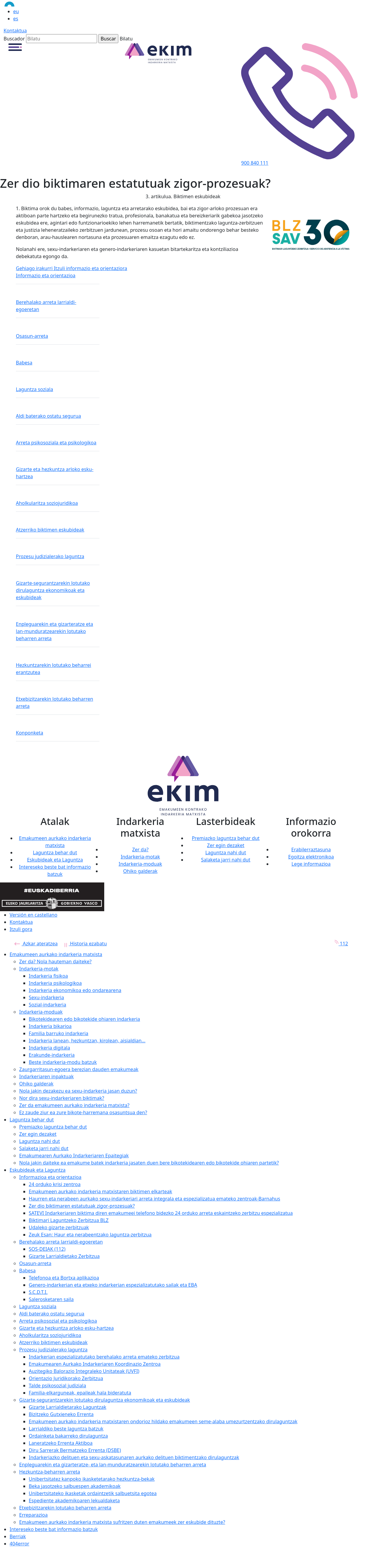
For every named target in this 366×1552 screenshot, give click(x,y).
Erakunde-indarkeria (52, 1055)
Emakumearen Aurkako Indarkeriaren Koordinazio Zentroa (95, 1364)
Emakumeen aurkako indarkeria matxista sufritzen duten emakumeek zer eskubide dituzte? (122, 1522)
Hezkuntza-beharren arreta (49, 1471)
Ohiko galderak (140, 871)
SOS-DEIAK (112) (47, 1249)
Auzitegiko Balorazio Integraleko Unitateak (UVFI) (84, 1371)
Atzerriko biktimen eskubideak (50, 529)
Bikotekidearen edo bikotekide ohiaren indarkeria (84, 1019)
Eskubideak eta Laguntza (55, 859)
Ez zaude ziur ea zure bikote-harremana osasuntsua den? (83, 1112)
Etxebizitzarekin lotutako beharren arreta (54, 702)
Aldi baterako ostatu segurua (48, 416)
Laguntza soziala (34, 389)
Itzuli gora (21, 929)
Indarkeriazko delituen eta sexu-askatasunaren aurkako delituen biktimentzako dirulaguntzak (134, 1457)
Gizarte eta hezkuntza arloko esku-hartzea (54, 473)
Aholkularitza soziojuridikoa (47, 503)
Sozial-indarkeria (47, 1004)
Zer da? (140, 849)
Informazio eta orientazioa (45, 275)
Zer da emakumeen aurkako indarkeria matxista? (74, 1105)
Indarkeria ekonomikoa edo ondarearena (75, 990)
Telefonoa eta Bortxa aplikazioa (64, 1277)
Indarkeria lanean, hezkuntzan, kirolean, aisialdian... (87, 1040)
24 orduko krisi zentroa (55, 1184)
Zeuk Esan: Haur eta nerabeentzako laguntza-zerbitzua (90, 1234)
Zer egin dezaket (225, 845)
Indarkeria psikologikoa (55, 983)
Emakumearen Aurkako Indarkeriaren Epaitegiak (74, 1155)
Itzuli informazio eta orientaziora (90, 268)
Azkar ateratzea (36, 943)
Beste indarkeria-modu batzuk (63, 1062)
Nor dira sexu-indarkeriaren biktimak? (61, 1098)
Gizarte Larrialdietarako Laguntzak (67, 1407)
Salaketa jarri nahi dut (225, 859)
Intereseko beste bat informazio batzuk (54, 1529)
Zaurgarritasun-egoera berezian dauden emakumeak (78, 1069)
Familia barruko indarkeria (58, 1033)
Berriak (18, 1536)
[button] (15, 46)
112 (339, 943)
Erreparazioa (33, 1515)
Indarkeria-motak (140, 856)
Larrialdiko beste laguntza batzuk (66, 1428)
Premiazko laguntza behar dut (225, 838)
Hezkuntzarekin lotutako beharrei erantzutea (53, 669)
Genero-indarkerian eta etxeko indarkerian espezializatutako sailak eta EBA (113, 1285)
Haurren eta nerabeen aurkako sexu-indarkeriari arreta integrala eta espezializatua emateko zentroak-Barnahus (154, 1198)
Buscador (14, 38)
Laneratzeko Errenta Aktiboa (61, 1443)
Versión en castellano (33, 914)
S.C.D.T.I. (38, 1292)
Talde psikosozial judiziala (57, 1385)
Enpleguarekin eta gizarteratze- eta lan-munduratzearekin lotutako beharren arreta (112, 1464)
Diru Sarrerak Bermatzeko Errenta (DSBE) (75, 1450)
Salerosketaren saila (51, 1299)
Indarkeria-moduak (140, 864)
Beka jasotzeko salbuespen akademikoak (75, 1486)
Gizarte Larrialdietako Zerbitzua (64, 1256)
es (15, 18)
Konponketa (29, 732)
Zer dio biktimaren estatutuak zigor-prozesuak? (82, 1206)
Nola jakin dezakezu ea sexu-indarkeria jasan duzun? (78, 1091)
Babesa (24, 362)
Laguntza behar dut (55, 852)
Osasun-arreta (32, 336)
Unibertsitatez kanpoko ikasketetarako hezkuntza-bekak (92, 1479)
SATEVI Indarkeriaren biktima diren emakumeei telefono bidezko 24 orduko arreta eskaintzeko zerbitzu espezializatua (161, 1213)
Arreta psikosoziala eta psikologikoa (56, 442)
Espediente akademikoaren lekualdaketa (74, 1500)
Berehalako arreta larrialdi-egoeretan (46, 306)
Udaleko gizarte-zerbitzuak (59, 1227)
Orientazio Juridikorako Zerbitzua (66, 1378)
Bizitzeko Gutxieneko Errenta (61, 1414)
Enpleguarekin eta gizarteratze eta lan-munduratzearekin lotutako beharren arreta (54, 631)
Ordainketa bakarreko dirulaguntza (68, 1436)
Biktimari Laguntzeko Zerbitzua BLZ (69, 1220)
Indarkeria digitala (49, 1047)
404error (19, 1543)
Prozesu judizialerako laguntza (50, 556)
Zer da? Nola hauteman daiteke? (55, 961)
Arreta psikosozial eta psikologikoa (58, 1321)
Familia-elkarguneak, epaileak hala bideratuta (80, 1392)
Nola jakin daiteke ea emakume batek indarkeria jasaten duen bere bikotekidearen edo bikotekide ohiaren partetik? (149, 1162)
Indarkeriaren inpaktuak (46, 1076)
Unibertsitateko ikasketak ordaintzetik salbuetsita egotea (93, 1493)
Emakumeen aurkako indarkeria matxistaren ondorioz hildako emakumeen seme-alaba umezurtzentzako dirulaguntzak (163, 1421)
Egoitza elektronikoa (311, 856)
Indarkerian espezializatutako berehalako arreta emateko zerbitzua (104, 1356)
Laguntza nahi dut (225, 852)
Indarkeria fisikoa (48, 976)
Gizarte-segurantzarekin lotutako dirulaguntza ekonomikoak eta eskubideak (53, 590)
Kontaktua (15, 30)
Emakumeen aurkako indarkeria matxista (56, 954)
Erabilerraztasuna (311, 849)
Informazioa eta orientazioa (50, 1177)
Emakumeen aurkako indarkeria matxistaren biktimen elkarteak (100, 1191)
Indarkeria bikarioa (50, 1026)
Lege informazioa (310, 864)
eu (16, 11)
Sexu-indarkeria (46, 997)
